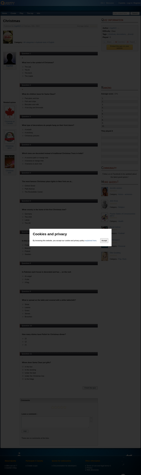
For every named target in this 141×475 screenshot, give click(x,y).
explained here (90, 241)
